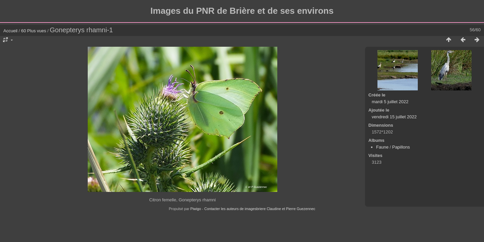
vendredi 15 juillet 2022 (394, 116)
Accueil (10, 30)
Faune (382, 147)
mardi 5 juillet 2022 (390, 101)
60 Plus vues (33, 30)
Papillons (401, 147)
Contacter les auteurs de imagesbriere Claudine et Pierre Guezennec (259, 209)
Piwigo (195, 209)
